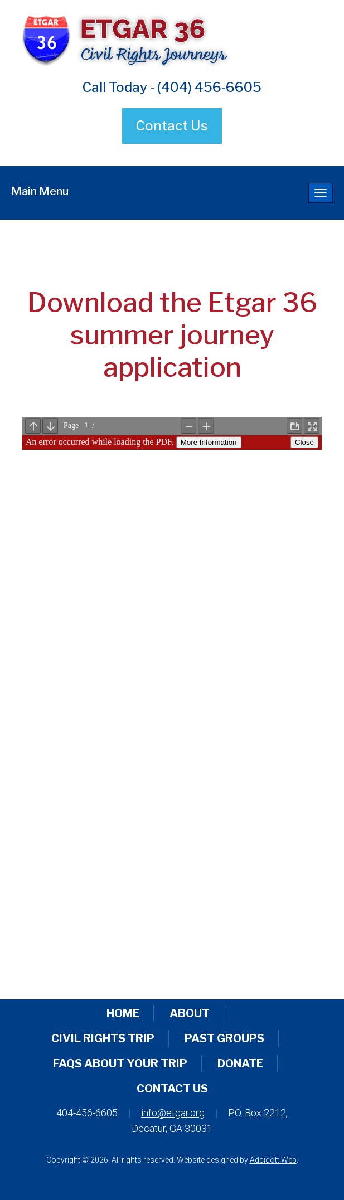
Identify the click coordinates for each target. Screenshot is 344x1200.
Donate (240, 1063)
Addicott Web (273, 1159)
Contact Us (172, 126)
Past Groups (224, 1038)
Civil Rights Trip (102, 1038)
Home (122, 1013)
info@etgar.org (173, 1113)
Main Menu (40, 191)
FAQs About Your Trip (120, 1063)
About (189, 1013)
